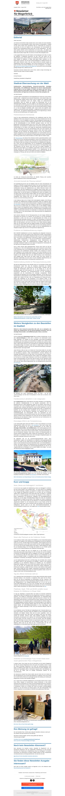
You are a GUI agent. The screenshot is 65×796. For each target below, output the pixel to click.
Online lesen (38, 776)
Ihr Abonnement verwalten (29, 776)
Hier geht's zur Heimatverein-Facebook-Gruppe (32, 787)
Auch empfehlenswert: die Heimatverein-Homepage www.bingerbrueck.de (32, 784)
